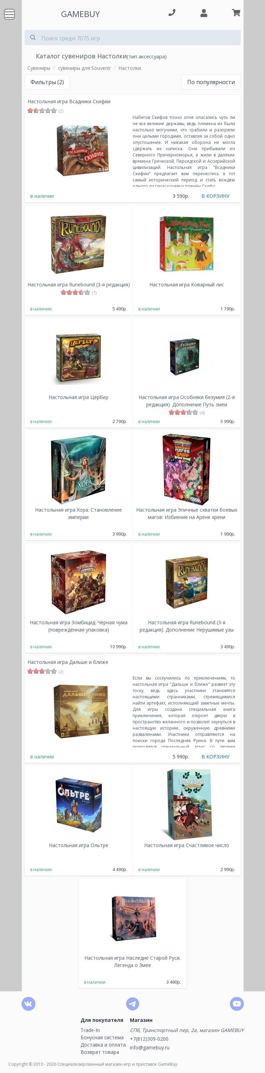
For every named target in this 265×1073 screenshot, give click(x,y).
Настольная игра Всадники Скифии (68, 101)
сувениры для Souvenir (84, 68)
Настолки (129, 68)
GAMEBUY (80, 13)
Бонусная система (102, 1037)
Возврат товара (100, 1052)
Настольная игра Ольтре (78, 845)
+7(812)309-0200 (149, 1038)
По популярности (211, 82)
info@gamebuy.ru (149, 1047)
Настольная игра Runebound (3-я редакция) (78, 284)
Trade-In (90, 1030)
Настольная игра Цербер (78, 397)
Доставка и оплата (103, 1044)
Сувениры (38, 68)
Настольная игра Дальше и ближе (67, 662)
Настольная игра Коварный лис (186, 284)
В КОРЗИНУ (215, 196)
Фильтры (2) (47, 82)
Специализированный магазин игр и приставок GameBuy (117, 1064)
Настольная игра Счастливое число (186, 845)
